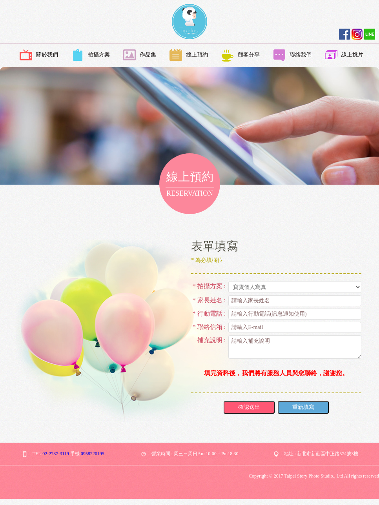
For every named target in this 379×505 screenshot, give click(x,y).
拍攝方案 (90, 55)
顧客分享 (240, 55)
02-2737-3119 (55, 453)
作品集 (139, 55)
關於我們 (39, 55)
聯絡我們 (292, 55)
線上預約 (188, 55)
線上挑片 (344, 55)
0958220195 (92, 453)
